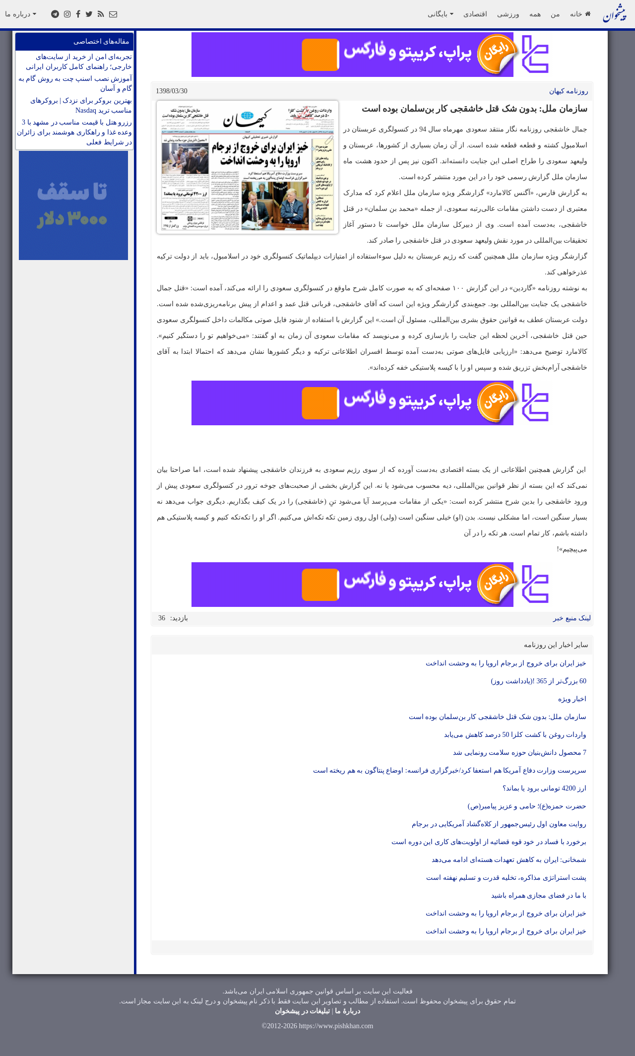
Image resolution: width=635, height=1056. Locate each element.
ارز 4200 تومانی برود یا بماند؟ (545, 788)
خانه (580, 14)
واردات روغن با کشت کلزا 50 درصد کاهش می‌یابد (515, 734)
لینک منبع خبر (572, 618)
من (555, 14)
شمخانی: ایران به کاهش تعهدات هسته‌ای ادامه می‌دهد (509, 859)
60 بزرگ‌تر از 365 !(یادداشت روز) (539, 681)
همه (535, 14)
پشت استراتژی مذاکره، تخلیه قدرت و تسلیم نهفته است (506, 877)
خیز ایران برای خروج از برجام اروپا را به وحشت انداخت (506, 663)
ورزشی (508, 14)
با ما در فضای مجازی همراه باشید (538, 895)
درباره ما (20, 14)
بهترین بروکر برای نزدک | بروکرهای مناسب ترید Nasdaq (81, 105)
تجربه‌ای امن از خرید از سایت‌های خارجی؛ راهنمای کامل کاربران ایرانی (79, 61)
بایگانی (440, 14)
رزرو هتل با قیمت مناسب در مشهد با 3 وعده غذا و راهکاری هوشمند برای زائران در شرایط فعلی (74, 132)
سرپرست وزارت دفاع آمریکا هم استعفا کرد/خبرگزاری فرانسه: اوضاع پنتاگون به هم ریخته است (449, 770)
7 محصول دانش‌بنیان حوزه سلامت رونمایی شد (519, 752)
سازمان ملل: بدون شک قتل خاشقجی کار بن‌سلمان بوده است (497, 717)
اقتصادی (475, 14)
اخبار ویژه (572, 699)
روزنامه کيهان (569, 91)
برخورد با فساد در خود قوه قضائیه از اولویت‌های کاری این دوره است (488, 842)
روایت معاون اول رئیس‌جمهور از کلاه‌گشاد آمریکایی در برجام (499, 824)
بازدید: (179, 618)
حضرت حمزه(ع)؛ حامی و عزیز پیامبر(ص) (527, 806)
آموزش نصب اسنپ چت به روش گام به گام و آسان (75, 83)
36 (161, 618)
